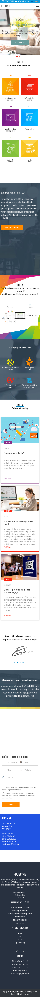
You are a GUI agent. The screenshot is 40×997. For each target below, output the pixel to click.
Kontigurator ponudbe (20, 920)
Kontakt (20, 939)
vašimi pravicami (23, 795)
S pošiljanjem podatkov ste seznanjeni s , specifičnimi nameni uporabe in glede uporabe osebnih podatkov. (18, 795)
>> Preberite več (20, 42)
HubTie (20, 62)
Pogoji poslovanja (20, 942)
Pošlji (11, 804)
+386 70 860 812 (22, 964)
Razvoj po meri (20, 923)
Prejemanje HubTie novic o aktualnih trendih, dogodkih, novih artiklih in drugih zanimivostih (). (19, 788)
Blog (20, 936)
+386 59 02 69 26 (22, 967)
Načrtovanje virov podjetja (20, 910)
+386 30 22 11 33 (22, 961)
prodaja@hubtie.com (22, 973)
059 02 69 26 (8, 1)
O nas (20, 933)
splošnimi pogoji (30, 793)
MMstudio (20, 994)
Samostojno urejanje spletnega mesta (20, 913)
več (19, 790)
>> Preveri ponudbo (12, 227)
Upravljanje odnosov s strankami (20, 907)
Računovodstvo (20, 916)
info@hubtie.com (21, 1)
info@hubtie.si (22, 970)
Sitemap (26, 994)
